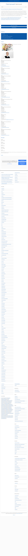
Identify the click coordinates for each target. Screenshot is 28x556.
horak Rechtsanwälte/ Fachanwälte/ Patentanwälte (20, 458)
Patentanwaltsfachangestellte (5, 298)
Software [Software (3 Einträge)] (6, 414)
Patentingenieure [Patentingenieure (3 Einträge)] (11, 409)
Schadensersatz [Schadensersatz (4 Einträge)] (3, 414)
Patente (2, 301)
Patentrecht (3, 315)
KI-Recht (16, 464)
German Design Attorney (17, 399)
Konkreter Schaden (3, 264)
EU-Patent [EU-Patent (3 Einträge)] (11, 400)
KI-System (3, 261)
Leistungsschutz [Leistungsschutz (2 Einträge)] (3, 404)
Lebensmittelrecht (17, 506)
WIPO (15, 453)
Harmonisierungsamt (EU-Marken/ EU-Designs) (20, 408)
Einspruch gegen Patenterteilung (5, 214)
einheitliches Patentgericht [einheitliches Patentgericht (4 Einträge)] (4, 399)
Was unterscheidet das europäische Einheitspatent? (7, 181)
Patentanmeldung (3, 388)
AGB (21, 513)
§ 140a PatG (3, 188)
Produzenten (3, 331)
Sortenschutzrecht (3, 351)
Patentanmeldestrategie (4, 292)
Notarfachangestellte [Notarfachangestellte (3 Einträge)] (11, 405)
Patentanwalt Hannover (17, 172)
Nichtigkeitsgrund (3, 286)
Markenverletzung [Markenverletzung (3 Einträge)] (3, 405)
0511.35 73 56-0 (4, 64)
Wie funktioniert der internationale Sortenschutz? (6, 36)
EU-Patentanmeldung (4, 233)
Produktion (3, 329)
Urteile (2, 365)
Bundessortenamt (17, 475)
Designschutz (3, 208)
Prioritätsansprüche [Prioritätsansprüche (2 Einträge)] (3, 413)
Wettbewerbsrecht (3, 374)
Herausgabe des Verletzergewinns (5, 250)
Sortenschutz (16, 478)
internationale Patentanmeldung (5, 253)
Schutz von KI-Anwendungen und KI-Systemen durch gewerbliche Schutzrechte (7, 183)
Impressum (3, 393)
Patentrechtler (16, 436)
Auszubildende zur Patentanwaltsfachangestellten (7, 197)
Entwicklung (11, 17)
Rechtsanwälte (3, 334)
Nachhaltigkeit (3, 284)
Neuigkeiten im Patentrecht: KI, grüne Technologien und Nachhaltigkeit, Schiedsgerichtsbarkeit (7, 178)
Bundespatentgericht (4, 205)
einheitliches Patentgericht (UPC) (5, 211)
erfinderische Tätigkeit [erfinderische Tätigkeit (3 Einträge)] (3, 400)
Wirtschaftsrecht (3, 379)
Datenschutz (20, 513)
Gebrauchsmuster (17, 17)
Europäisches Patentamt (4, 236)
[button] (1, 554)
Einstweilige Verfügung (4, 219)
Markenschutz (16, 419)
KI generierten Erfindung (4, 258)
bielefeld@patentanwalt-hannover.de (5, 81)
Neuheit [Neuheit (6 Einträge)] (7, 405)
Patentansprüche (3, 295)
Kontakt (2, 391)
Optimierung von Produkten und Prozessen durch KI (14, 19)
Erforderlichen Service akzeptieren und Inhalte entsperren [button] (22, 163)
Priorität (2, 326)
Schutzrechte (16, 175)
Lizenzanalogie (3, 267)
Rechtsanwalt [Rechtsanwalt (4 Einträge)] (7, 413)
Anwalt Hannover (17, 495)
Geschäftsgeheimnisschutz (4, 242)
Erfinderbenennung (3, 228)
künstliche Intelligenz (3, 19)
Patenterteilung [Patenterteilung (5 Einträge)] (3, 409)
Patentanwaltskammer (17, 467)
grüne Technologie (3, 247)
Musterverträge (16, 489)
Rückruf (2, 343)
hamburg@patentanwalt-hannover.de (5, 112)
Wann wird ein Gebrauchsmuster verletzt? (6, 37)
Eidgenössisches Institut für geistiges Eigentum (19, 444)
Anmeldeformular (3, 194)
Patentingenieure (3, 312)
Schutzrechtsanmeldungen (17, 469)
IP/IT (15, 501)
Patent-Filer (16, 433)
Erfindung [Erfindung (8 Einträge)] (8, 400)
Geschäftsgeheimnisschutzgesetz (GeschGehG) (6, 244)
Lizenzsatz (3, 270)
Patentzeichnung (3, 323)
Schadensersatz (3, 345)
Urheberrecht (3, 362)
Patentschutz (3, 317)
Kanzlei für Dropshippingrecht (18, 402)
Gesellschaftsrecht (17, 498)
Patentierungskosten (4, 309)
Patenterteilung (3, 303)
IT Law (15, 487)
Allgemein (8, 17)
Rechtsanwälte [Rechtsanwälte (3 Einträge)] (11, 413)
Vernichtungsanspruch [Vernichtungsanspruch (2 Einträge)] (3, 418)
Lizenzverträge (3, 272)
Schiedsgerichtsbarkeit (4, 348)
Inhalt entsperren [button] (22, 160)
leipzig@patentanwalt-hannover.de (10, 119)
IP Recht (16, 461)
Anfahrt (2, 155)
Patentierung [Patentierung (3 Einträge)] (7, 409)
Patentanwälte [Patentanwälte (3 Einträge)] (9, 408)
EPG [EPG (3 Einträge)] (8, 399)
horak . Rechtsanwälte (17, 391)
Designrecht (16, 180)
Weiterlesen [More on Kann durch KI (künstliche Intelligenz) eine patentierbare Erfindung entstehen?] (26, 17)
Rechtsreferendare (3, 340)
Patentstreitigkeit (3, 320)
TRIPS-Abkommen (3, 357)
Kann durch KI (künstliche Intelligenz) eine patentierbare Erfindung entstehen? (11, 9)
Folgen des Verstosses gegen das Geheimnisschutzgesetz (7, 174)
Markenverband (3, 278)
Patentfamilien (3, 306)
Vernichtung (3, 368)
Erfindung (15, 17)
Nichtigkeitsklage (3, 287)
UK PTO (16, 450)
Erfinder (13, 17)
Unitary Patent (3, 359)
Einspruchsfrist (3, 216)
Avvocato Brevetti (17, 425)
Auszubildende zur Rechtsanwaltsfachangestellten (7, 199)
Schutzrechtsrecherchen (17, 470)
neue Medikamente (7, 19)
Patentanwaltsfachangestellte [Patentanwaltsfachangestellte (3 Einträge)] (4, 408)
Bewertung (3, 202)
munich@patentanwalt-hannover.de (5, 127)
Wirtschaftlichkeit (3, 376)
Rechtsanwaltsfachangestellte (5, 337)
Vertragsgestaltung (3, 371)
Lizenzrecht (3, 385)
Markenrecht (3, 275)
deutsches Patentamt (17, 427)
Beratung (2, 200)
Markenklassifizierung (17, 413)
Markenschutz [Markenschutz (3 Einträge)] (10, 404)
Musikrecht (3, 281)
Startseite (3, 354)
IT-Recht (16, 503)
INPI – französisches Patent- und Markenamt (19, 447)
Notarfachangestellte (4, 289)
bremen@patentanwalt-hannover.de (5, 89)
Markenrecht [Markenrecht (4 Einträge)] (7, 404)
